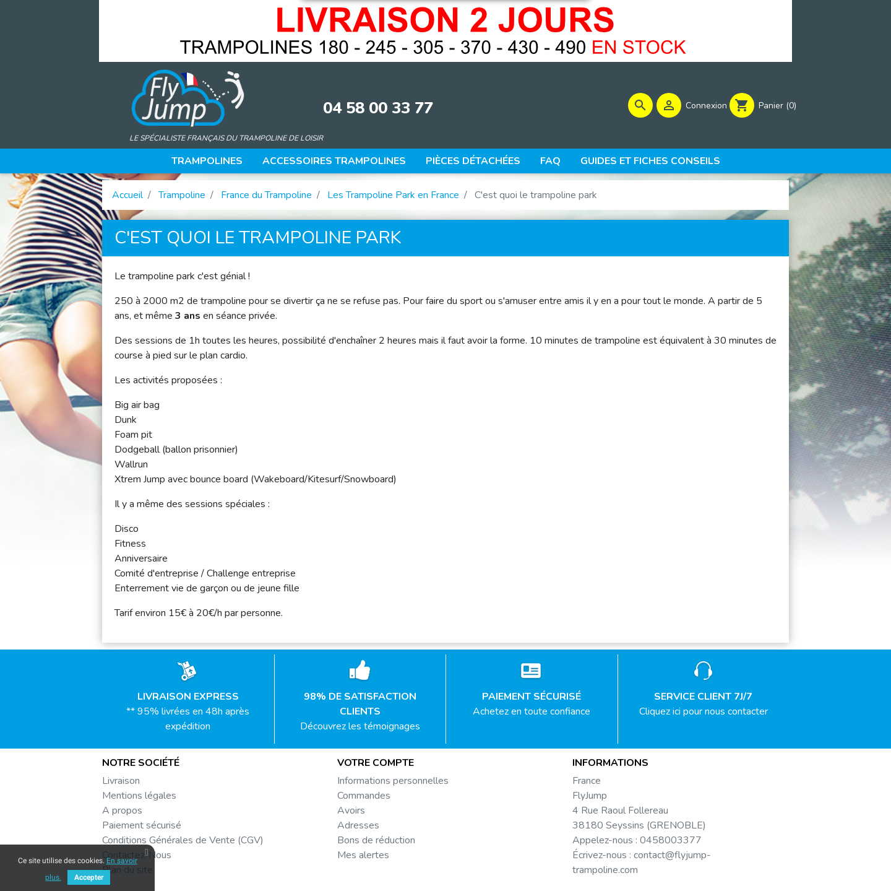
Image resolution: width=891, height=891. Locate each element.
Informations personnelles (393, 784)
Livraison (121, 784)
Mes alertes (363, 859)
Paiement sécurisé (141, 829)
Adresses (358, 829)
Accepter (88, 877)
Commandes (363, 799)
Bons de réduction (376, 844)
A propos (122, 814)
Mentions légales (139, 799)
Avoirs (351, 814)
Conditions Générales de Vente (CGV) (183, 844)
